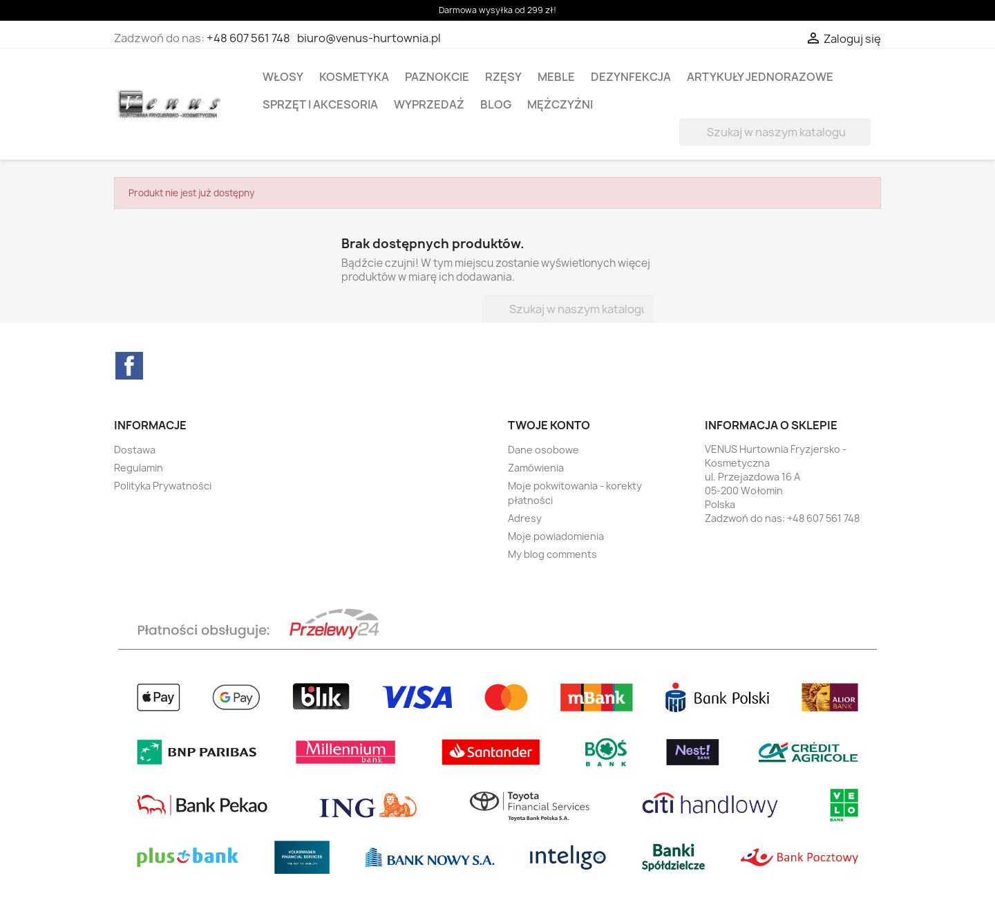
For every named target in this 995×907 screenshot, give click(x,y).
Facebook (129, 366)
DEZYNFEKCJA (631, 76)
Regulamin (138, 467)
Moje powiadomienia (556, 536)
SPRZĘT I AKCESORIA (320, 104)
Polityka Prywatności (162, 485)
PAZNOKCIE (437, 76)
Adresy (525, 518)
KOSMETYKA (354, 76)
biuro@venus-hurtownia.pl (369, 38)
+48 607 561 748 (248, 38)
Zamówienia (536, 467)
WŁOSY (283, 76)
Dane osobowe (543, 449)
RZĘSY (503, 76)
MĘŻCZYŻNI (560, 104)
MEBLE (556, 76)
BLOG (495, 104)
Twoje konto (549, 425)
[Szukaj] (775, 132)
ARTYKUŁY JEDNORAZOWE (760, 76)
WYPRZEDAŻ (429, 104)
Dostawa (134, 449)
